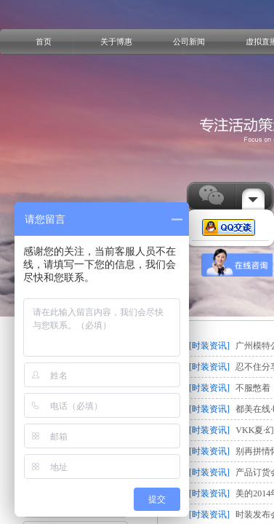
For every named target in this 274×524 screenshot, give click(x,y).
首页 (44, 41)
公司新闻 (189, 41)
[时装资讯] (209, 346)
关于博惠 (116, 41)
